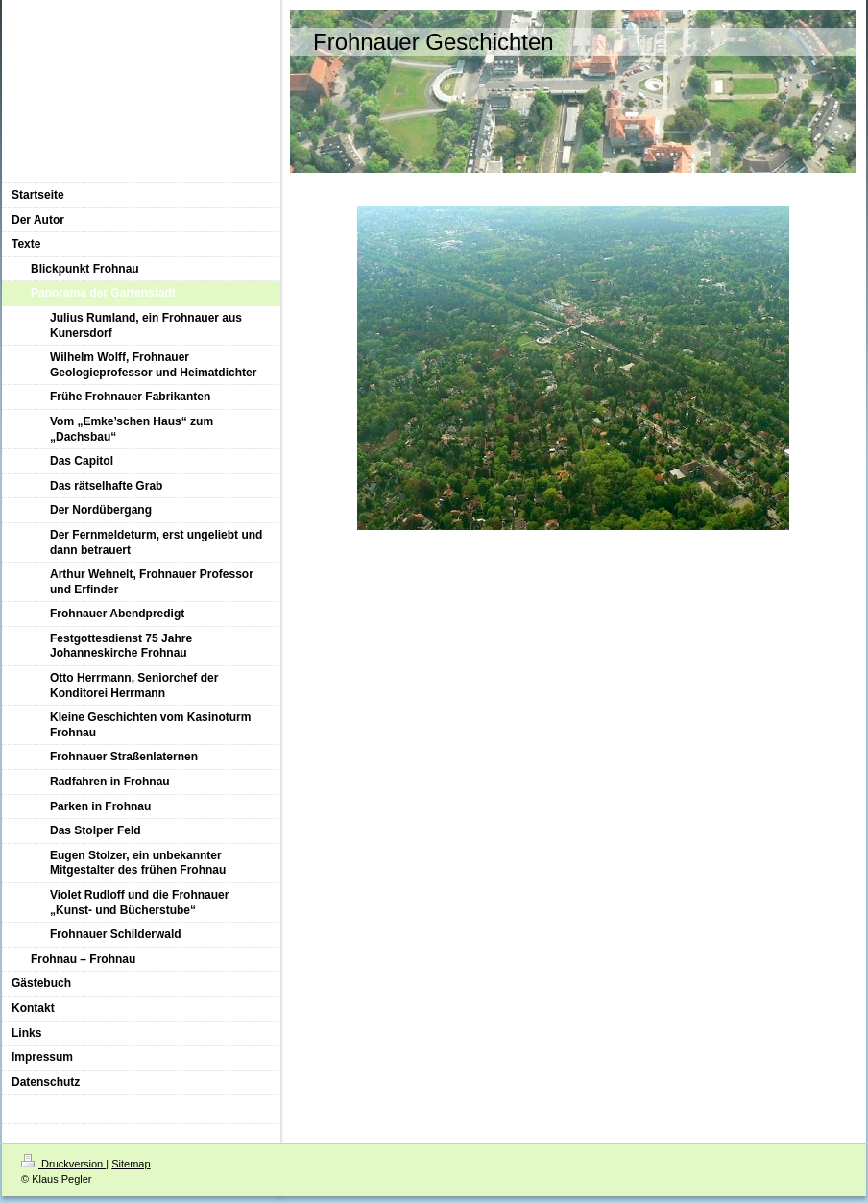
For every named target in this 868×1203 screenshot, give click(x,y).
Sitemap (130, 1163)
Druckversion (63, 1163)
